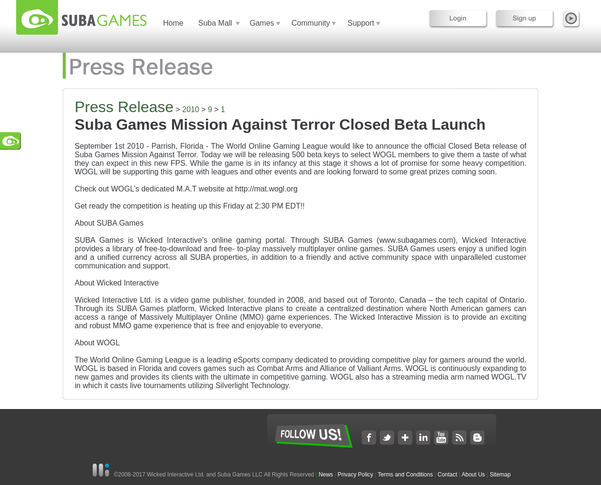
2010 (190, 109)
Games (262, 23)
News (326, 474)
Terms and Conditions (405, 474)
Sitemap (500, 474)
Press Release (124, 106)
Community (310, 23)
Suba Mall (215, 23)
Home (173, 23)
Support (361, 23)
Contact (447, 474)
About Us (473, 474)
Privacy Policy (355, 474)
